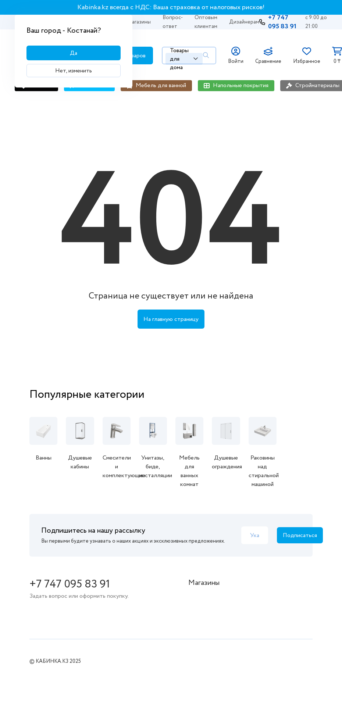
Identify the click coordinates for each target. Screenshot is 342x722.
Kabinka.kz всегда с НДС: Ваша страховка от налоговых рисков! (171, 7)
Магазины (139, 22)
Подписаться (300, 535)
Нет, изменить (73, 71)
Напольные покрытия (240, 85)
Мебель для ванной (161, 85)
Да (73, 53)
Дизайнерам (244, 22)
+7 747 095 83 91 (282, 22)
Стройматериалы (317, 85)
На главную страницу (171, 319)
